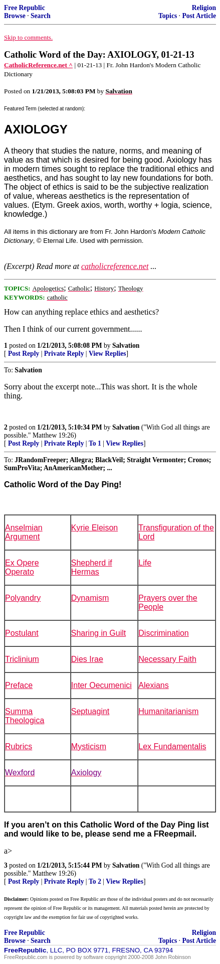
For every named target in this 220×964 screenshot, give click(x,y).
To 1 (95, 443)
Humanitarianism (168, 711)
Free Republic (24, 8)
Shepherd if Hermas (91, 567)
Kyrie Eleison (94, 527)
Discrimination (163, 633)
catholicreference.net (114, 266)
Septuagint (90, 711)
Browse (15, 16)
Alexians (153, 685)
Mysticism (88, 746)
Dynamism (90, 598)
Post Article (199, 16)
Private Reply (64, 353)
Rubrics (18, 746)
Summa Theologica (24, 716)
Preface (19, 685)
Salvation (125, 345)
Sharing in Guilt (98, 633)
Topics (167, 16)
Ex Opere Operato (22, 567)
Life (144, 563)
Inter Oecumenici (101, 685)
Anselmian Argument (24, 532)
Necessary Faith (167, 659)
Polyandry (23, 598)
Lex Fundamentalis (172, 746)
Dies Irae (87, 659)
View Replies (107, 353)
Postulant (22, 633)
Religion (204, 8)
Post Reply (23, 353)
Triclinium (22, 659)
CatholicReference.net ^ (38, 65)
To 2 (95, 881)
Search (41, 16)
